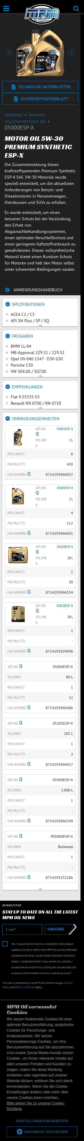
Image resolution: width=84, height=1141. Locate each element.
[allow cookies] (42, 1132)
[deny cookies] (42, 1121)
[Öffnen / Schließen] (6, 8)
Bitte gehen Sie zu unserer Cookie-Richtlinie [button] (36, 1106)
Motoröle (17, 115)
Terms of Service (25, 987)
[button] (9, 52)
